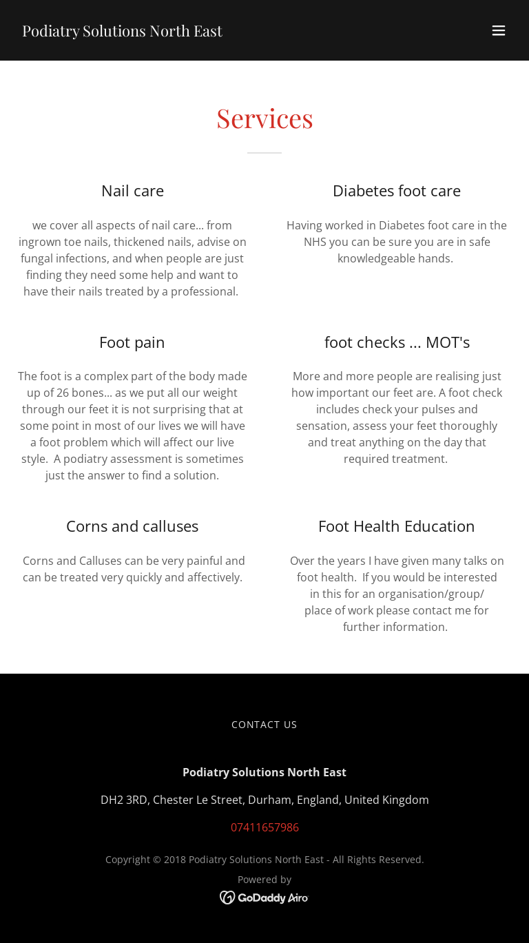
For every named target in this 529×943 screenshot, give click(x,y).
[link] (122, 32)
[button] (498, 30)
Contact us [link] (264, 724)
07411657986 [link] (265, 827)
